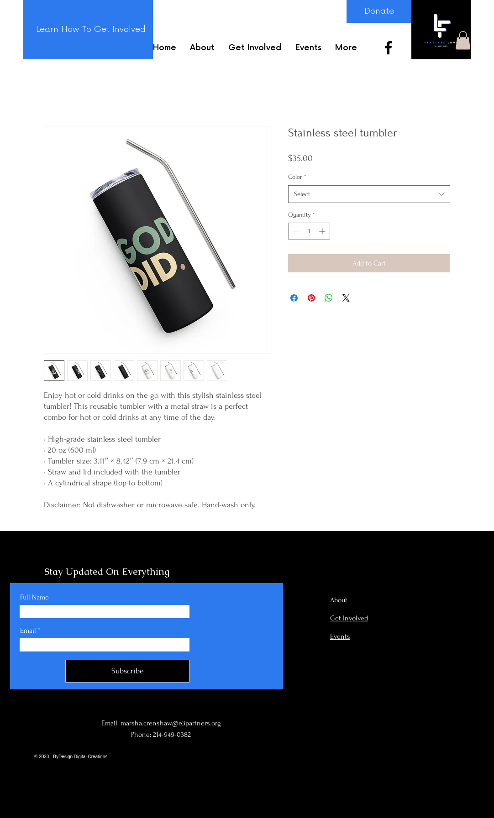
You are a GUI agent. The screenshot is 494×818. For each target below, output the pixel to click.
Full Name (34, 597)
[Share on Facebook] (294, 297)
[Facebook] (388, 48)
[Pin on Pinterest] (311, 297)
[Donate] (379, 11)
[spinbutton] (309, 231)
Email (28, 630)
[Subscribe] (127, 671)
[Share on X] (346, 297)
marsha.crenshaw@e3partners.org (171, 723)
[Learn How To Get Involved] (90, 30)
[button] (463, 40)
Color (297, 176)
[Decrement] (295, 231)
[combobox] (369, 194)
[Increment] (323, 231)
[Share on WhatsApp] (328, 297)
